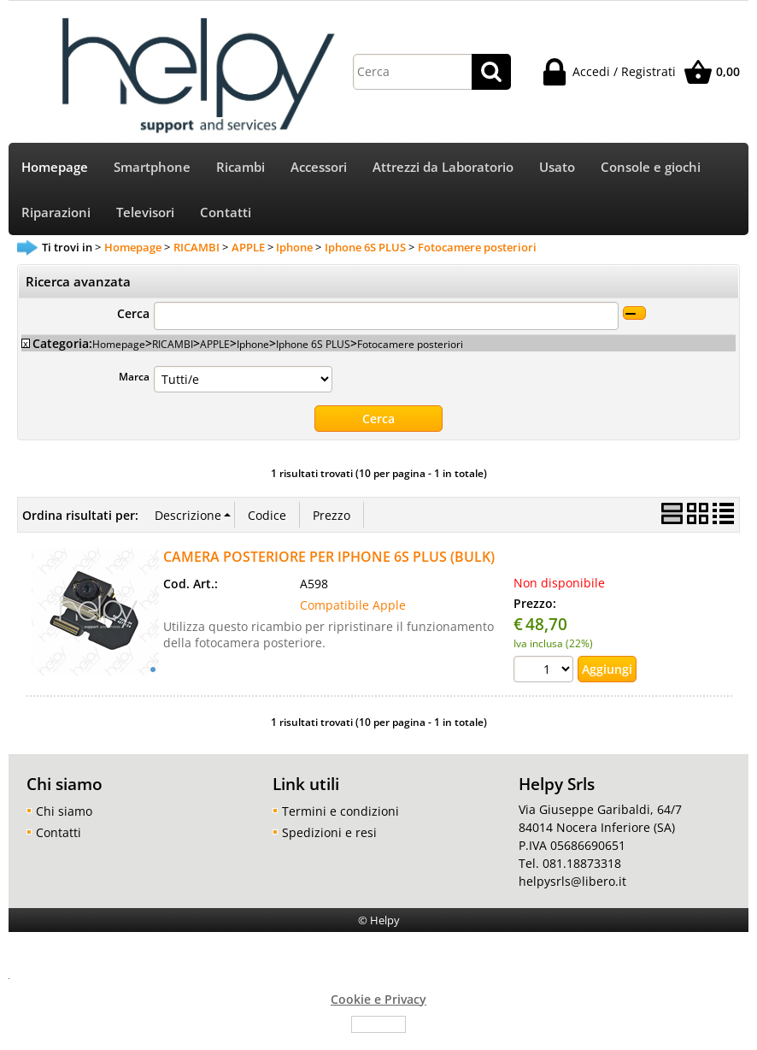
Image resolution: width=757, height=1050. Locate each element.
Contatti (225, 212)
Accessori (318, 167)
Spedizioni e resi (329, 832)
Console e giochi (651, 167)
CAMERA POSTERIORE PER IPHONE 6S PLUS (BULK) (329, 556)
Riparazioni (56, 212)
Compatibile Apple (353, 605)
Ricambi (240, 167)
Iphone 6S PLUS (313, 344)
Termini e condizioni (340, 811)
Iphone (253, 344)
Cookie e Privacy (378, 999)
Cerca (133, 313)
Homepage (54, 167)
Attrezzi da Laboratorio (443, 167)
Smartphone (152, 167)
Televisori (145, 212)
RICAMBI (172, 344)
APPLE (215, 344)
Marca (134, 376)
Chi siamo (64, 811)
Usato (557, 167)
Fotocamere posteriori (410, 344)
